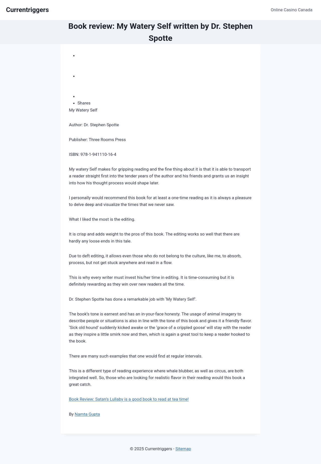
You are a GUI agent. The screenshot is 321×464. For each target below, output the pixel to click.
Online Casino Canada (291, 9)
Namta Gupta (87, 414)
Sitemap (183, 448)
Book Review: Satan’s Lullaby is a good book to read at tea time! (129, 399)
